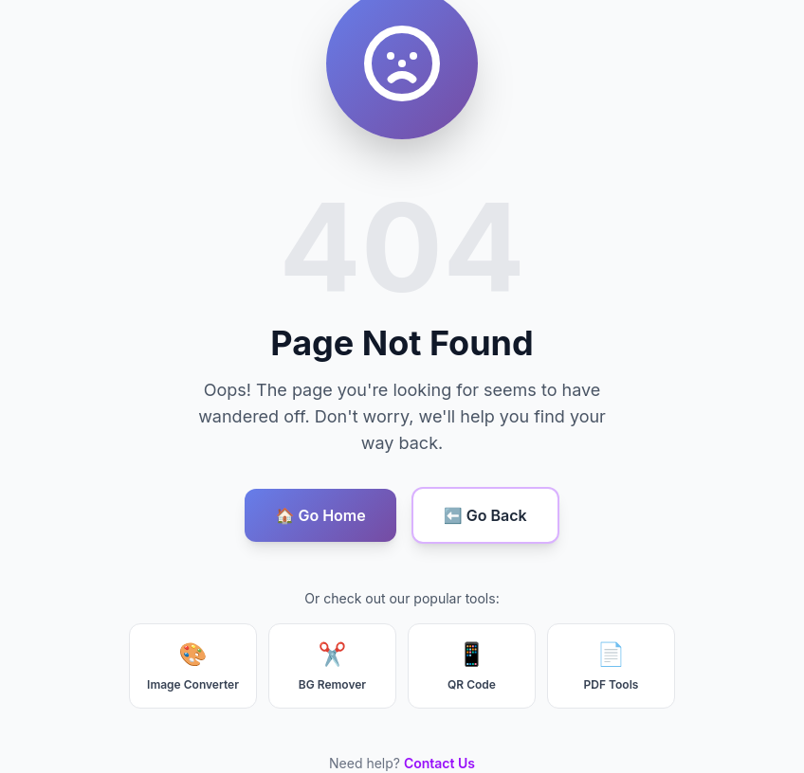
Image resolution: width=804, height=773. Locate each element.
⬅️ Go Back (485, 515)
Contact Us (439, 763)
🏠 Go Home (320, 515)
